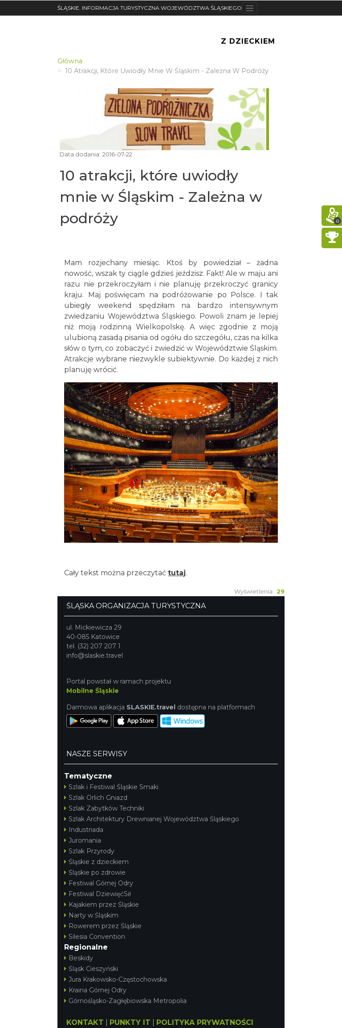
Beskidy (78, 958)
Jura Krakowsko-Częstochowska (115, 979)
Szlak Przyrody (89, 851)
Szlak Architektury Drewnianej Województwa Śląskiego (151, 819)
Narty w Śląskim (91, 915)
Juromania (82, 840)
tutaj (177, 573)
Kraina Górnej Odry (95, 990)
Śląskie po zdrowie (95, 872)
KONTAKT (85, 1022)
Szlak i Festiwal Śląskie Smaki (111, 787)
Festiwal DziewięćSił (97, 894)
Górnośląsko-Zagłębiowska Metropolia (125, 1001)
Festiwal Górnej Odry (98, 883)
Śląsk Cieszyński (91, 969)
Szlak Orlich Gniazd (95, 798)
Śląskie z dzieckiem (96, 862)
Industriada (83, 830)
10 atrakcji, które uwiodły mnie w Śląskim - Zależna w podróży (161, 197)
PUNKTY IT (130, 1022)
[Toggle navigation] (249, 8)
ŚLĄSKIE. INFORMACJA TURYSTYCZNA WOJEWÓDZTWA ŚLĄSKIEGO (149, 7)
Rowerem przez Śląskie (103, 926)
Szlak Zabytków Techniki (104, 808)
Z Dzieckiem (248, 41)
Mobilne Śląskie (92, 691)
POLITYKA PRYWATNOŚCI (204, 1022)
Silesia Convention (94, 937)
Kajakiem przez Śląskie (101, 905)
